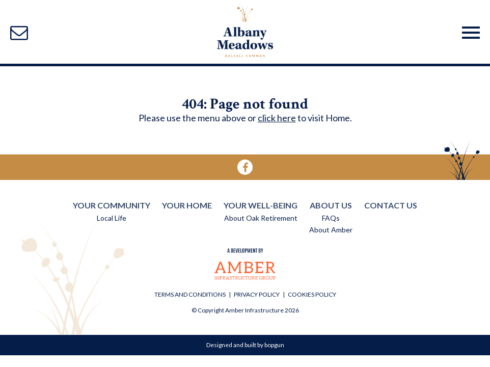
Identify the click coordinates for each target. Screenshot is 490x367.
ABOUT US (331, 205)
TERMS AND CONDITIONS (190, 294)
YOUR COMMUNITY (111, 205)
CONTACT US (390, 205)
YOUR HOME (187, 205)
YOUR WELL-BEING (260, 205)
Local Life (111, 218)
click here (277, 117)
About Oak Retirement (260, 218)
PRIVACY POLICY (257, 294)
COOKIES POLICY (312, 294)
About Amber (330, 229)
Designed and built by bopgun (245, 345)
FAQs (331, 218)
